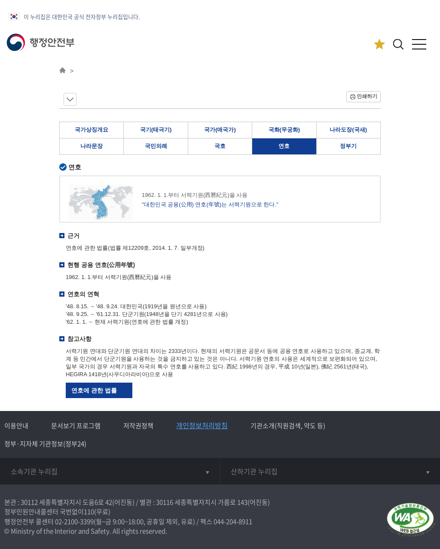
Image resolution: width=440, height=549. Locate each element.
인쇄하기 (367, 96)
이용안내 (16, 425)
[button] (398, 44)
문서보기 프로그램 (76, 425)
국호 (220, 146)
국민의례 (156, 146)
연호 (284, 146)
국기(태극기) (156, 129)
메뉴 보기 (70, 99)
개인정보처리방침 (202, 425)
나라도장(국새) (348, 129)
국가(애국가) (220, 129)
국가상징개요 (91, 129)
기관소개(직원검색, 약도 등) (288, 425)
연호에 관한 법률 (94, 390)
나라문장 (91, 146)
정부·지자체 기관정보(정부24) (45, 443)
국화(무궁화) (284, 129)
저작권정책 (138, 425)
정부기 (348, 146)
